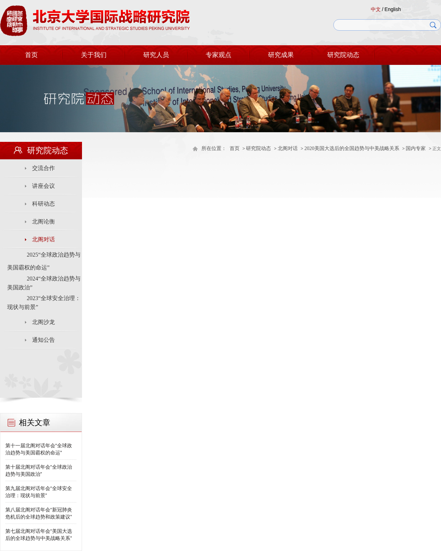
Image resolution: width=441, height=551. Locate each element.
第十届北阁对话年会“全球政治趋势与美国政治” (38, 470)
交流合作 (43, 168)
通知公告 (43, 340)
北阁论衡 (43, 221)
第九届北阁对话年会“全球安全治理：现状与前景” (38, 491)
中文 (376, 9)
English (393, 9)
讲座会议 (43, 186)
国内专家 (416, 148)
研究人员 (156, 54)
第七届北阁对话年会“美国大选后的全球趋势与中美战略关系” (38, 534)
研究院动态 (343, 54)
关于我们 (94, 54)
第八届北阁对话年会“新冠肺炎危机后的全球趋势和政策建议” (38, 513)
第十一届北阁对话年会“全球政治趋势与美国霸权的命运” (38, 449)
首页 (31, 54)
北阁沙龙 (43, 322)
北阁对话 (288, 148)
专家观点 (218, 54)
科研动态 (43, 204)
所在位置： (213, 148)
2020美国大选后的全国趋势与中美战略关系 (351, 148)
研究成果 (281, 54)
